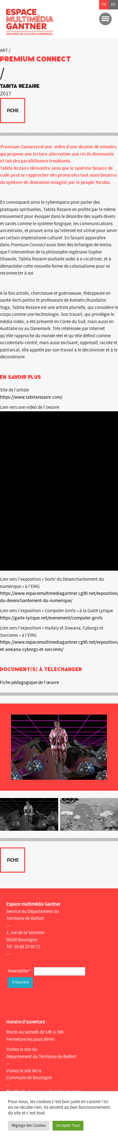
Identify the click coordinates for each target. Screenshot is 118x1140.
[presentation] (56, 1001)
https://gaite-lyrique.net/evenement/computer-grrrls (51, 618)
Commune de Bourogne (29, 1078)
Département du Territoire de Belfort (41, 1057)
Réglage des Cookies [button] (29, 1125)
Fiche (13, 111)
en (113, 4)
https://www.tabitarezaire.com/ (31, 397)
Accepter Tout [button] (68, 1125)
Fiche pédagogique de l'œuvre (29, 683)
